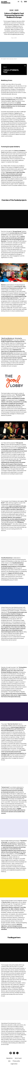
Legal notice (14, 1063)
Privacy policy (16, 1061)
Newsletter (9, 1058)
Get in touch (18, 1058)
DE (18, 1)
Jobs (9, 1061)
